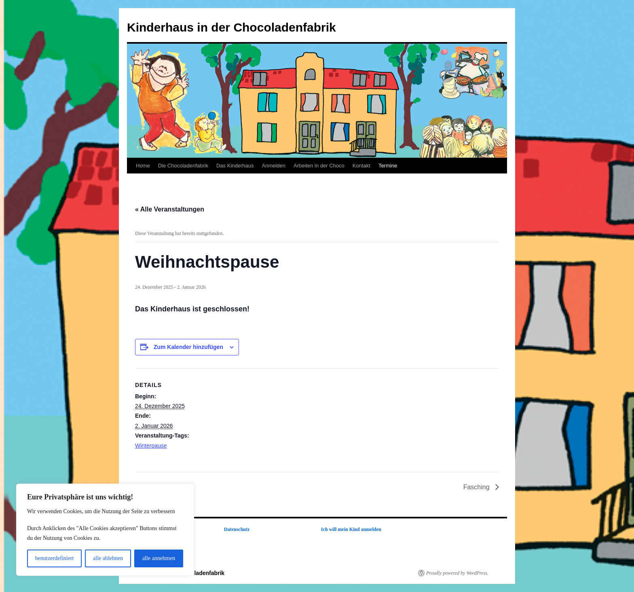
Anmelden (273, 166)
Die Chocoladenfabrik (183, 166)
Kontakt (361, 166)
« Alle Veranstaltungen (169, 209)
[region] (105, 530)
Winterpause (151, 445)
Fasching (477, 487)
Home (143, 166)
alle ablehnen (108, 558)
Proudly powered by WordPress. (457, 573)
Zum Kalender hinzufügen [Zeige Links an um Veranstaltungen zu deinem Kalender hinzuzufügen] (188, 347)
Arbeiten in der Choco (319, 166)
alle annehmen (158, 558)
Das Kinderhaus (235, 166)
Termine (387, 166)
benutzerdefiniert (54, 558)
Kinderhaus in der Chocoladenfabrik (231, 27)
